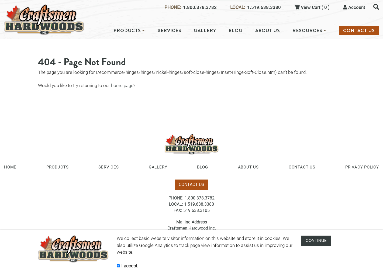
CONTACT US (359, 30)
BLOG (236, 30)
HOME (10, 167)
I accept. (127, 265)
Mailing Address (191, 222)
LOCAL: (237, 7)
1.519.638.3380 (264, 7)
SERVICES (169, 30)
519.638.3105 (196, 210)
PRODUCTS (128, 30)
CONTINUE (316, 240)
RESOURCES (309, 30)
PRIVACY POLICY (362, 167)
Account (354, 7)
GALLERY (205, 30)
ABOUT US (267, 30)
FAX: (178, 210)
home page (122, 85)
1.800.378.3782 (200, 7)
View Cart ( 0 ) (312, 7)
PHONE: (172, 7)
